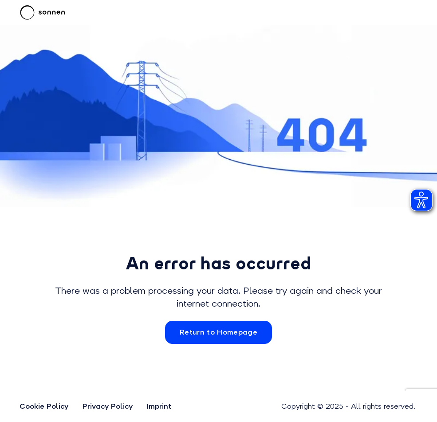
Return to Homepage (218, 332)
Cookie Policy (44, 406)
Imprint (159, 406)
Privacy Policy (108, 406)
